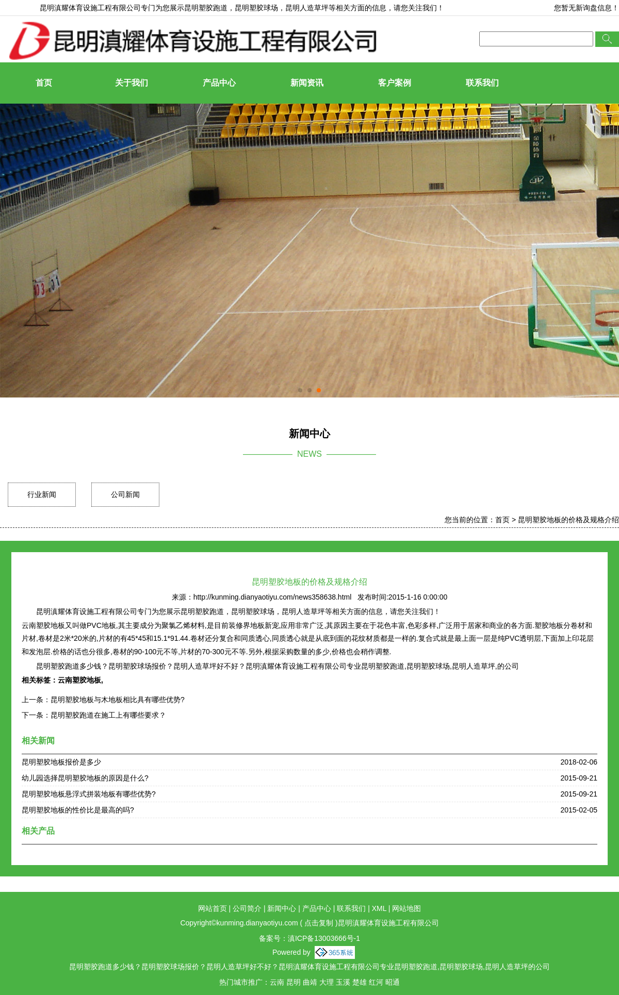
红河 (376, 982)
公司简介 (247, 908)
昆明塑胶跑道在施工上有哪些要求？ (108, 715)
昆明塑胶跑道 (205, 8)
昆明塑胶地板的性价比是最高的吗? (78, 810)
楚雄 (359, 982)
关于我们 (131, 82)
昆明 (293, 982)
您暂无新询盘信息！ (586, 8)
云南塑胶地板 (79, 680)
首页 (44, 82)
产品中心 (219, 82)
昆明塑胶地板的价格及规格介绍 (568, 520)
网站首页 (212, 908)
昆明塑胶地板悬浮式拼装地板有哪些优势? (89, 794)
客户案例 (394, 82)
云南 (277, 982)
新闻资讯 (306, 82)
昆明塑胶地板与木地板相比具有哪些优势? (118, 699)
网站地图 (406, 908)
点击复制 (318, 923)
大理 (326, 982)
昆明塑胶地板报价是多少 (61, 762)
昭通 (392, 982)
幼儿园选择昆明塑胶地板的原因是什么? (85, 778)
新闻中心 (281, 908)
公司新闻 (125, 494)
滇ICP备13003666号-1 (324, 938)
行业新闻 (41, 494)
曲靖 (310, 982)
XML (379, 908)
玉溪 (343, 982)
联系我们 (482, 82)
